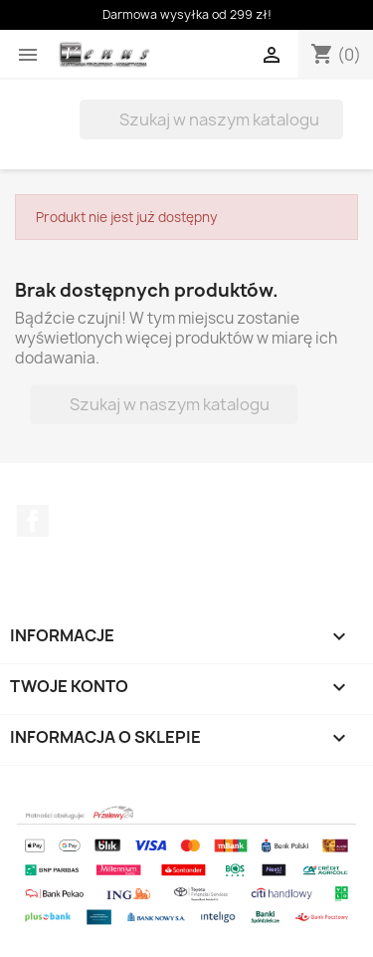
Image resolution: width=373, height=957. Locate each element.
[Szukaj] (211, 119)
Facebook (33, 521)
